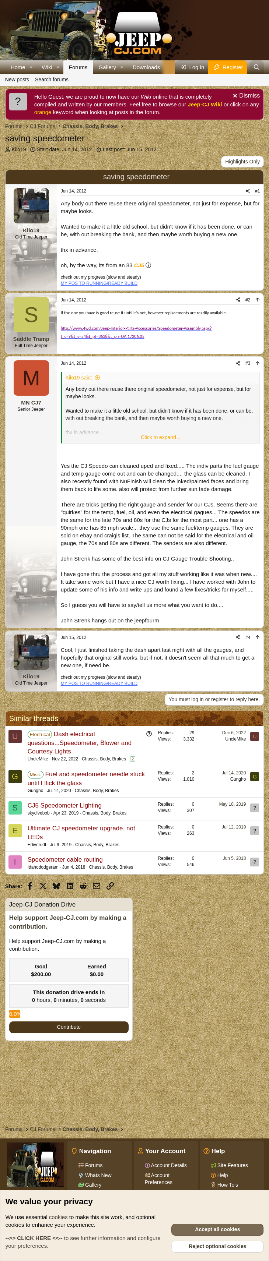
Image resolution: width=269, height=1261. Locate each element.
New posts (17, 79)
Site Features (232, 1165)
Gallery (107, 67)
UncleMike (38, 759)
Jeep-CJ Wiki (205, 104)
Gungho (35, 790)
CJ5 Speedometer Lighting (65, 805)
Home (18, 67)
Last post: (130, 149)
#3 (247, 363)
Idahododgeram (43, 867)
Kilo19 (19, 149)
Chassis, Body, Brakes (104, 759)
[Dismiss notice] (245, 96)
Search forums (52, 79)
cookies (58, 1217)
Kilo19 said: (79, 378)
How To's (227, 1185)
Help (222, 1175)
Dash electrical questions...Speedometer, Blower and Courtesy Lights (80, 743)
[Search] (256, 67)
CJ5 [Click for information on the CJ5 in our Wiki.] (139, 265)
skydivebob (39, 813)
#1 (257, 191)
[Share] (247, 191)
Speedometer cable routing (65, 859)
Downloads (146, 67)
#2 (247, 300)
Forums (78, 67)
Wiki (47, 67)
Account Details (168, 1165)
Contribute (69, 1027)
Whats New (97, 1175)
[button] (31, 67)
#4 (247, 637)
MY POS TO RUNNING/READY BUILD (99, 283)
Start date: (64, 149)
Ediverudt (37, 844)
